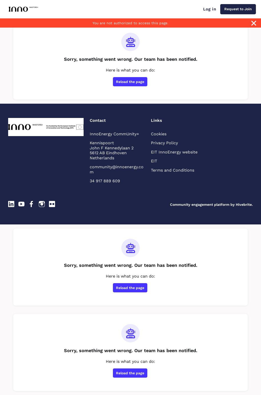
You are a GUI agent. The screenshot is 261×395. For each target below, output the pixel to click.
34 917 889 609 (105, 180)
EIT (154, 161)
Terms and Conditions (172, 170)
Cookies (158, 133)
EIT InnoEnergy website (174, 152)
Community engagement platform (199, 204)
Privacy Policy (164, 142)
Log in (209, 9)
